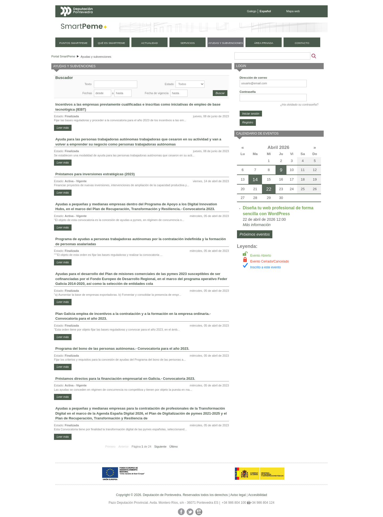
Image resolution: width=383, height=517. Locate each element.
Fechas (87, 93)
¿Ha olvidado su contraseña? (299, 104)
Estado (169, 84)
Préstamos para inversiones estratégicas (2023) (95, 174)
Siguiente (160, 446)
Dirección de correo (253, 77)
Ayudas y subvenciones (96, 56)
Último (173, 446)
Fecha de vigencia (156, 93)
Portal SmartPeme (63, 56)
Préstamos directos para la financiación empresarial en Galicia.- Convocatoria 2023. (125, 379)
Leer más (63, 127)
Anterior (123, 446)
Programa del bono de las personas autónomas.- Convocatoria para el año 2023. (122, 349)
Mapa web (293, 11)
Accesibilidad (257, 495)
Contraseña (248, 91)
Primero (110, 446)
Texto (88, 84)
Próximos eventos (255, 234)
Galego (251, 11)
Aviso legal (238, 495)
